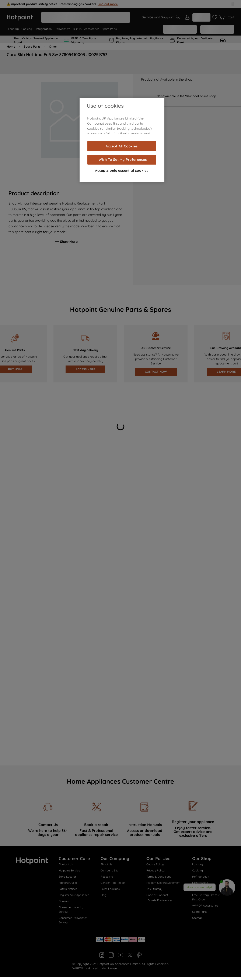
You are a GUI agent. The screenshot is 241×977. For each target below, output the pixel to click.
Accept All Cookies (122, 146)
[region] (122, 140)
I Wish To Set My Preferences (122, 159)
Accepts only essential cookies (122, 170)
